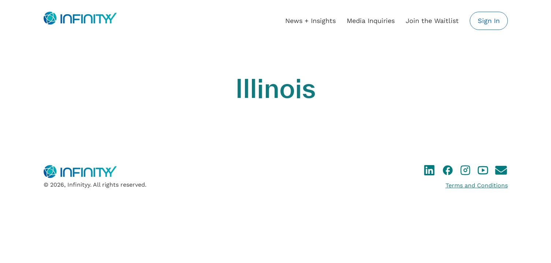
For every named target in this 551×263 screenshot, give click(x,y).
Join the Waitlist (432, 20)
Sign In (489, 20)
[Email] (501, 171)
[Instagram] (465, 171)
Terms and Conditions (477, 185)
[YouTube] (483, 171)
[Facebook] (448, 171)
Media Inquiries (371, 20)
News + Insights (310, 20)
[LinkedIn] (429, 171)
